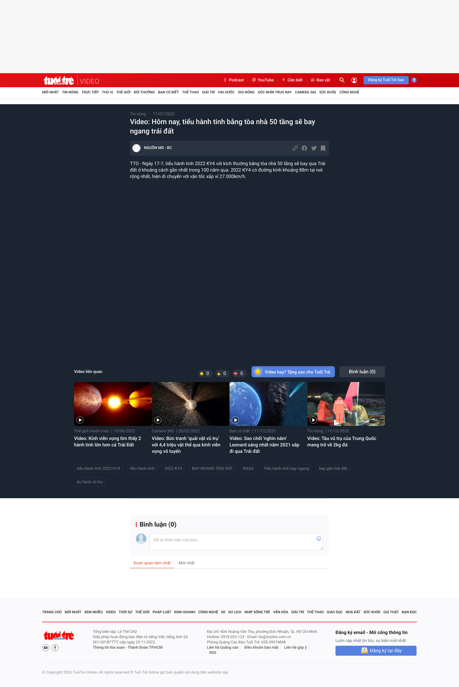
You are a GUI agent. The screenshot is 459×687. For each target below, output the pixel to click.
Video (111, 612)
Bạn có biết (168, 92)
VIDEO (90, 81)
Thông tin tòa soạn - (110, 647)
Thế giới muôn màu (91, 431)
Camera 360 (305, 92)
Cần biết (292, 80)
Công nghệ (349, 92)
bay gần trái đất (333, 468)
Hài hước (226, 92)
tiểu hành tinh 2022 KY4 (98, 468)
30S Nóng (246, 92)
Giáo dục (334, 612)
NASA (248, 468)
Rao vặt (320, 80)
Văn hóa (280, 612)
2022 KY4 (173, 468)
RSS (212, 653)
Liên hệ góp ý (295, 647)
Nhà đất (353, 612)
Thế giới (123, 92)
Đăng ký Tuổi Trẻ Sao (386, 80)
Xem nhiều (93, 612)
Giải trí (208, 92)
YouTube (262, 80)
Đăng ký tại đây (386, 650)
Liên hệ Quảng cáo (223, 647)
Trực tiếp (90, 92)
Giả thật (391, 612)
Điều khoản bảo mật (261, 647)
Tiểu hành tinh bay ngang (286, 468)
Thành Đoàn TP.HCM (145, 647)
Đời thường (144, 92)
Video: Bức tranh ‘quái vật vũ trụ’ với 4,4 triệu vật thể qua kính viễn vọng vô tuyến (186, 445)
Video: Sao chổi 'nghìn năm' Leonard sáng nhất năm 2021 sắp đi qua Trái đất (264, 445)
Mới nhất (50, 92)
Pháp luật (162, 612)
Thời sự (125, 612)
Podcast (233, 80)
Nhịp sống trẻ (257, 612)
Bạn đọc (409, 612)
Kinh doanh (184, 612)
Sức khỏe (327, 92)
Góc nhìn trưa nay (275, 92)
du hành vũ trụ (89, 482)
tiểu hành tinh (142, 468)
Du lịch (235, 612)
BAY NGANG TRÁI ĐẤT (212, 468)
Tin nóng (70, 92)
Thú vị (107, 92)
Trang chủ (52, 612)
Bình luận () (362, 371)
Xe (223, 612)
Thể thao (190, 92)
